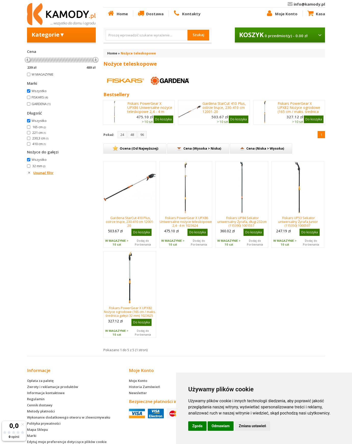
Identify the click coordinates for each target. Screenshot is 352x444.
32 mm (38, 166)
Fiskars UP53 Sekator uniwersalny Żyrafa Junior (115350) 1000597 (298, 222)
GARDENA (41, 104)
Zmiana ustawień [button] (252, 426)
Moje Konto (281, 13)
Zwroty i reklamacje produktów (52, 386)
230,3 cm (40, 138)
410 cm (39, 143)
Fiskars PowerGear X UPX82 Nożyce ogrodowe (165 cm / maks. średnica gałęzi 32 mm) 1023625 (299, 110)
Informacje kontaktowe (46, 393)
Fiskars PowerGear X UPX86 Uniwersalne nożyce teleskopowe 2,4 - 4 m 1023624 (149, 110)
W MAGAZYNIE (42, 74)
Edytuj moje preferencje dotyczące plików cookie (67, 441)
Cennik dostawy (39, 405)
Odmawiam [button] (221, 426)
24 (122, 134)
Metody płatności (41, 411)
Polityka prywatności (44, 423)
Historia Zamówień (144, 386)
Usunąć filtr (43, 172)
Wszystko (39, 91)
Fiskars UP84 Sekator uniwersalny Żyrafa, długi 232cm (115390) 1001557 (242, 222)
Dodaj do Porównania (143, 242)
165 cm (39, 127)
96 (142, 134)
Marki (31, 435)
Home (117, 13)
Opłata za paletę (40, 380)
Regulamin (36, 399)
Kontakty (186, 13)
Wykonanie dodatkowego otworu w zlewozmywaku (68, 417)
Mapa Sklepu (37, 429)
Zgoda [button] (197, 426)
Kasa (315, 13)
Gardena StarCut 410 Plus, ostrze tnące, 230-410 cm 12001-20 (224, 108)
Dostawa (150, 13)
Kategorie (48, 34)
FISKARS (40, 97)
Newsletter (138, 393)
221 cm (39, 132)
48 (132, 134)
